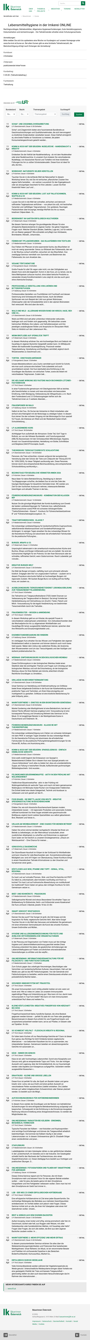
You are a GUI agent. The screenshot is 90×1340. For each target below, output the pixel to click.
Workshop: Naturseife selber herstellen (32, 171)
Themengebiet (39, 109)
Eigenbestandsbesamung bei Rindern (30, 635)
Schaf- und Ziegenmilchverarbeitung (30, 124)
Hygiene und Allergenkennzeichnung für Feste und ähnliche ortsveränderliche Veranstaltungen (37, 935)
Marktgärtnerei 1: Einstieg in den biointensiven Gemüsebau (41, 702)
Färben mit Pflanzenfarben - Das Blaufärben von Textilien (41, 241)
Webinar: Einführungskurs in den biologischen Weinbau (39, 657)
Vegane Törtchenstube (23, 263)
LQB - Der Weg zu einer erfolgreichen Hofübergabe (37, 1192)
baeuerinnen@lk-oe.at (67, 1317)
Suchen (79, 114)
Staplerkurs (18, 1145)
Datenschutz (47, 1321)
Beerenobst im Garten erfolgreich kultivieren (35, 218)
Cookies (41, 1324)
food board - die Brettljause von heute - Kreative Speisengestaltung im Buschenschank (36, 800)
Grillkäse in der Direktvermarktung (30, 680)
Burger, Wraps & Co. (21, 543)
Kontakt (69, 1321)
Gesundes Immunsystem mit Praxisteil (31, 983)
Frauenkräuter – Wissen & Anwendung (31, 612)
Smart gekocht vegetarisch (26, 911)
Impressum (36, 1321)
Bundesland (11, 109)
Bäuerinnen (27, 16)
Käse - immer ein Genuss (23, 1053)
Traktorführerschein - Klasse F (28, 520)
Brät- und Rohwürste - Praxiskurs (29, 894)
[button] (11, 114)
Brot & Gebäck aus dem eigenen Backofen (32, 1215)
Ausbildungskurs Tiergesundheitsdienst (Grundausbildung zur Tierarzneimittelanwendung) (42, 589)
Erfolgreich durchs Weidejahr (27, 1260)
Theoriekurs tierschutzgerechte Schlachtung (35, 450)
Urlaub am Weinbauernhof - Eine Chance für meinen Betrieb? (42, 824)
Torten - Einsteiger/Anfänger (26, 358)
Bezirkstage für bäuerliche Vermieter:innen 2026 (36, 473)
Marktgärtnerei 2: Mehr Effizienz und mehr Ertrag (37, 1238)
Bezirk (21, 109)
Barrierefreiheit (58, 1321)
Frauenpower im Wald (23, 405)
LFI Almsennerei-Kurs (22, 428)
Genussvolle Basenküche (24, 847)
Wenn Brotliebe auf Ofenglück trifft (30, 335)
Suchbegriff (65, 109)
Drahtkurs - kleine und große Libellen (31, 1075)
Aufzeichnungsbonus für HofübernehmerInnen (35, 1098)
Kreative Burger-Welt (22, 565)
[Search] (70, 3)
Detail (82, 124)
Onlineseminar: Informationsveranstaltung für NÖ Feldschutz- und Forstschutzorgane (38, 959)
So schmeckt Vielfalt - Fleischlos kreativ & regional (38, 1030)
